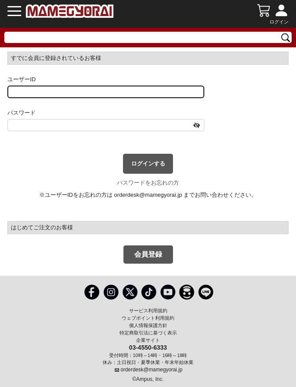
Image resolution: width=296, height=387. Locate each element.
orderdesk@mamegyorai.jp (148, 195)
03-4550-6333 (148, 347)
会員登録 (148, 254)
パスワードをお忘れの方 (148, 182)
